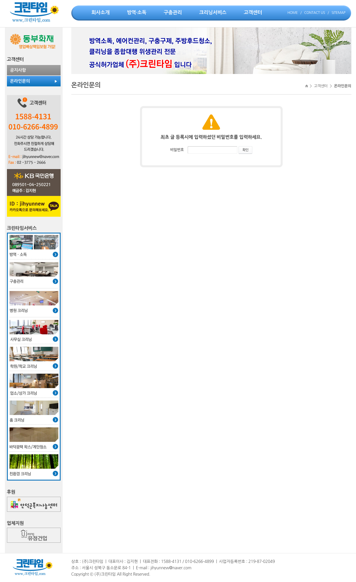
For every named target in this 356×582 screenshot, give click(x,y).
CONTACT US (314, 12)
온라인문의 (20, 81)
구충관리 (173, 12)
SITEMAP (338, 12)
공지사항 (18, 70)
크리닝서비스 (212, 12)
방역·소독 (136, 12)
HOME (292, 12)
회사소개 (101, 12)
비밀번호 (177, 150)
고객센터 (253, 12)
